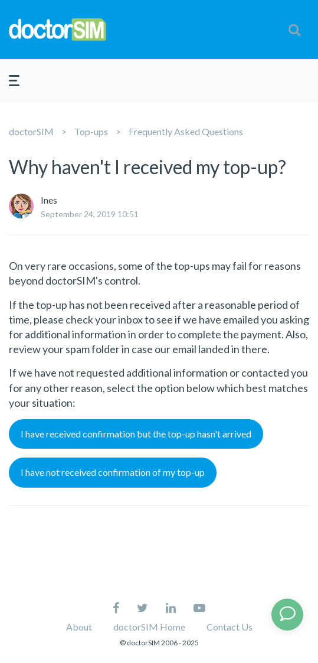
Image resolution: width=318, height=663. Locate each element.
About (79, 626)
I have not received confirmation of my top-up (113, 472)
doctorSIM (31, 131)
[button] (294, 29)
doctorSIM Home (149, 626)
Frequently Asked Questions (186, 131)
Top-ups (91, 131)
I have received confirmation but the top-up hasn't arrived (136, 433)
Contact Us (229, 626)
